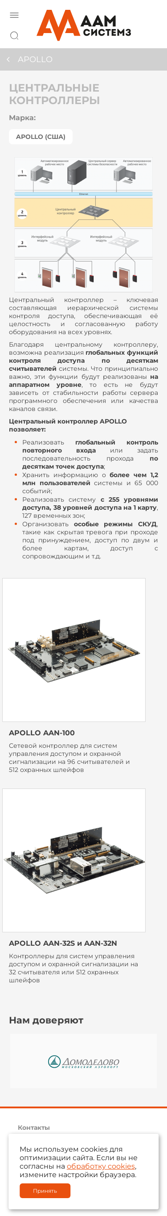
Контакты (34, 1128)
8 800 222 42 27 (148, 34)
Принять (45, 1190)
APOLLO (35, 59)
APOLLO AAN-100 (42, 733)
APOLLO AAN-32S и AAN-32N (63, 943)
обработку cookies (101, 1166)
